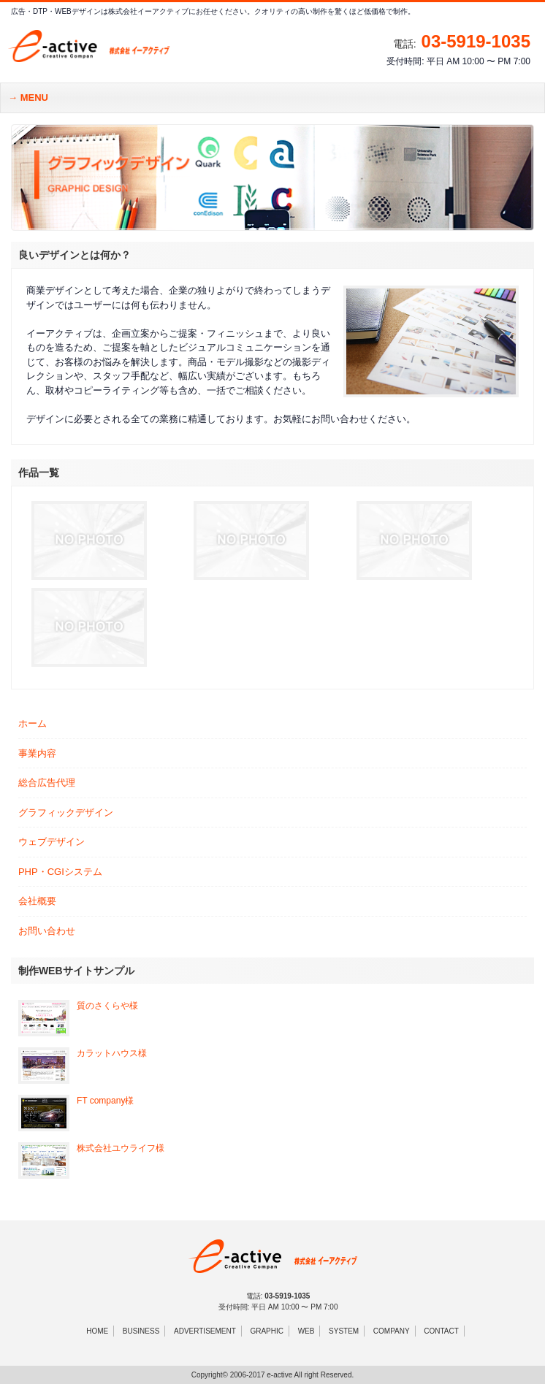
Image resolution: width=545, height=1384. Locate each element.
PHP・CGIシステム (60, 871)
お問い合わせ (46, 930)
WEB (306, 1331)
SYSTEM (344, 1331)
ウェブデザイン (51, 841)
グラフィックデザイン (65, 812)
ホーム (32, 723)
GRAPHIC (266, 1331)
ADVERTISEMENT (205, 1331)
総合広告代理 (46, 782)
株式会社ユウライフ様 (120, 1148)
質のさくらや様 (107, 1006)
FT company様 (105, 1101)
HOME (97, 1331)
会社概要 (37, 900)
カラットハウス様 (112, 1053)
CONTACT (441, 1331)
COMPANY (391, 1331)
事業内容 (37, 753)
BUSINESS (141, 1331)
